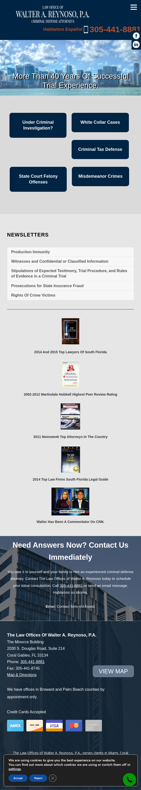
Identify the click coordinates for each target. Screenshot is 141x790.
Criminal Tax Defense (100, 149)
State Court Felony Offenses (38, 179)
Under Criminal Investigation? (38, 125)
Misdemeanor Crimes (100, 176)
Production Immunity (30, 252)
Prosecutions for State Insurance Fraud (47, 286)
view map (113, 671)
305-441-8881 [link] (115, 29)
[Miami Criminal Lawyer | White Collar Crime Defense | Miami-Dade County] (52, 20)
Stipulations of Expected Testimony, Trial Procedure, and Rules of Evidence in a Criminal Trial (69, 273)
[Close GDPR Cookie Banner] (52, 778)
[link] (129, 779)
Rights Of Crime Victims (33, 295)
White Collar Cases (100, 122)
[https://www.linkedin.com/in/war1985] (136, 44)
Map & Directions (22, 675)
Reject (38, 778)
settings (14, 769)
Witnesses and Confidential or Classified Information (59, 261)
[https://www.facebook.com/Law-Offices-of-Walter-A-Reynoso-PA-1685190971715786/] (136, 36)
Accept (18, 778)
